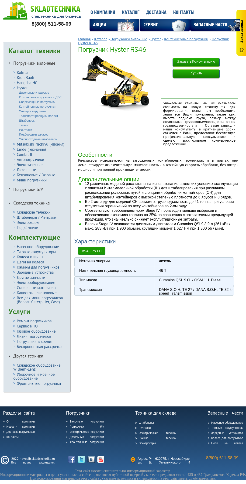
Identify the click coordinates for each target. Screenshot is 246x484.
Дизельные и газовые (34, 92)
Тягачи (23, 125)
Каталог (130, 12)
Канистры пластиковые (37, 292)
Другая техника (28, 356)
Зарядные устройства (35, 272)
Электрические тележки (158, 433)
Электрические (30, 164)
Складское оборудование (37, 367)
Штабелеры (27, 120)
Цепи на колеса (30, 261)
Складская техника (31, 203)
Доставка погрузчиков (21, 431)
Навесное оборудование (38, 246)
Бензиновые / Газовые (36, 174)
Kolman (23, 72)
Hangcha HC (27, 82)
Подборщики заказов (34, 134)
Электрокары (28, 222)
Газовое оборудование (36, 331)
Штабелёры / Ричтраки (36, 217)
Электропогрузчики (32, 111)
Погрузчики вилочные (34, 63)
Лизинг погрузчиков (34, 336)
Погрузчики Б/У (28, 189)
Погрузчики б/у (86, 426)
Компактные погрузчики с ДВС (40, 97)
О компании (102, 12)
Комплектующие (34, 237)
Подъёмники (27, 227)
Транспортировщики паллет (38, 116)
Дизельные (26, 169)
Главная (84, 39)
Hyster (22, 87)
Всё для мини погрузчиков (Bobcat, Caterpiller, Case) (38, 299)
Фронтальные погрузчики (39, 383)
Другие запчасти (31, 277)
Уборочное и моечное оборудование (34, 376)
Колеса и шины (30, 256)
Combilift (24, 154)
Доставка (156, 12)
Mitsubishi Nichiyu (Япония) (40, 144)
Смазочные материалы (36, 287)
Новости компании (21, 426)
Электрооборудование (36, 282)
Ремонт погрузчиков (34, 320)
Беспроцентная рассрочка (39, 346)
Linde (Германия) (31, 149)
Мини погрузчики (32, 179)
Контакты (183, 12)
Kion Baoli (25, 77)
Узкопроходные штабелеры (38, 139)
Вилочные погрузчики (86, 421)
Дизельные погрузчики (86, 437)
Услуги (19, 312)
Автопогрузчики (30, 159)
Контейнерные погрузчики (37, 106)
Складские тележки (34, 212)
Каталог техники (35, 51)
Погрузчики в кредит (35, 341)
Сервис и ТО (27, 326)
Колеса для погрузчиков (227, 438)
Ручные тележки (158, 438)
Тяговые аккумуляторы (36, 251)
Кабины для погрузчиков (38, 267)
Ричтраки (25, 130)
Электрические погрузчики (86, 431)
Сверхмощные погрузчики (37, 102)
